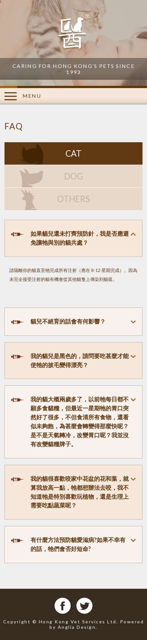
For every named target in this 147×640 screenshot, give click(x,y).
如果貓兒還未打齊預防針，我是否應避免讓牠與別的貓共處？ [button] (79, 238)
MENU (22, 96)
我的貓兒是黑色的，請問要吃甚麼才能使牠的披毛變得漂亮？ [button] (79, 360)
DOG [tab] (73, 176)
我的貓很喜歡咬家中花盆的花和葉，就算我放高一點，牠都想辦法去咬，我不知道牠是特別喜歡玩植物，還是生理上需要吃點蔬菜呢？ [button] (79, 492)
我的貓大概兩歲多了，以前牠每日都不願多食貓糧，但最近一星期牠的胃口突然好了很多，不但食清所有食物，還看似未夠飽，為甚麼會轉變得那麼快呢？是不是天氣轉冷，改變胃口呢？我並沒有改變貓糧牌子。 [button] (79, 421)
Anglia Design (77, 627)
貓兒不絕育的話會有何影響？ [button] (68, 321)
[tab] (73, 238)
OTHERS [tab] (73, 199)
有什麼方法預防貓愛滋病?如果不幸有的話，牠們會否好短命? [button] (77, 544)
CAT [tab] (73, 153)
